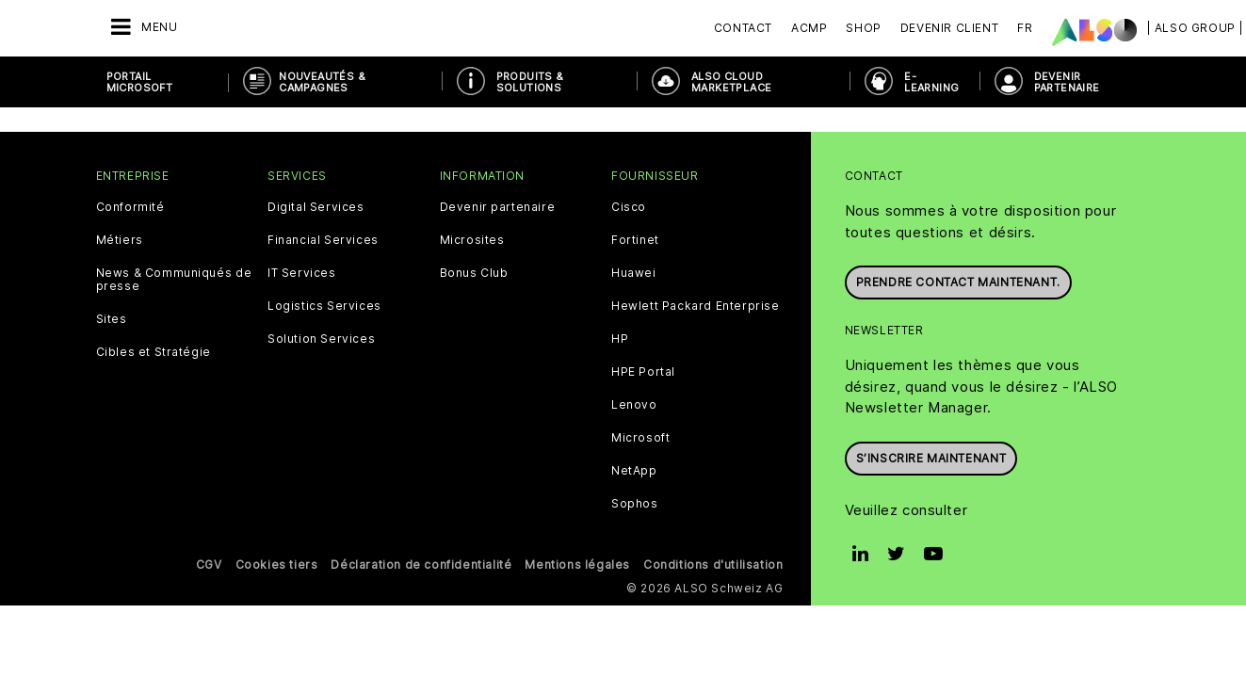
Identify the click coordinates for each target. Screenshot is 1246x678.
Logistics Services (324, 231)
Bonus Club (474, 198)
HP (619, 264)
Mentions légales (577, 490)
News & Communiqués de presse (174, 205)
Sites (111, 244)
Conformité (130, 132)
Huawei (633, 198)
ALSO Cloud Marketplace (731, 82)
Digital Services (315, 132)
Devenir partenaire (498, 132)
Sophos (634, 429)
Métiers (119, 165)
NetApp (634, 396)
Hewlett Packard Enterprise (695, 231)
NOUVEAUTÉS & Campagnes (322, 82)
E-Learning (931, 82)
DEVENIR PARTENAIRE (1067, 82)
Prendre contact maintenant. (958, 204)
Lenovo (634, 330)
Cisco (628, 132)
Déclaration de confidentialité (421, 490)
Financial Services (323, 165)
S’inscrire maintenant (931, 380)
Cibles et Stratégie (153, 277)
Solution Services (321, 264)
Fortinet (635, 165)
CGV (209, 490)
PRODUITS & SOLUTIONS (530, 82)
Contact (743, 28)
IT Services (301, 198)
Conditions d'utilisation (713, 490)
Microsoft (640, 363)
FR (1024, 28)
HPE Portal (643, 297)
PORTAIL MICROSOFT (139, 82)
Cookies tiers (276, 490)
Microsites (472, 165)
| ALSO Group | (1195, 28)
